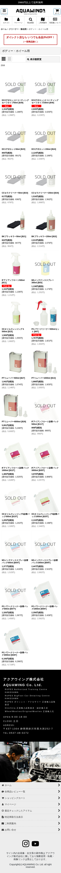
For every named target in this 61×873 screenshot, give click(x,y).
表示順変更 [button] (34, 59)
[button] (4, 11)
